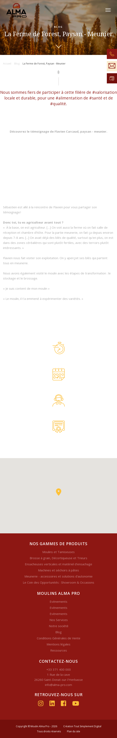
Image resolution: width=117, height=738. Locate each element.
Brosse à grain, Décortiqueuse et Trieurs (58, 558)
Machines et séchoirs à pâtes (58, 570)
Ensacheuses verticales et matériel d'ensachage (58, 564)
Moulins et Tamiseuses (58, 552)
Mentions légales (58, 644)
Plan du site (73, 731)
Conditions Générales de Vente (58, 638)
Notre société (58, 626)
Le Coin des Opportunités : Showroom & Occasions (58, 582)
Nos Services (58, 620)
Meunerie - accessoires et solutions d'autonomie (58, 576)
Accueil (7, 63)
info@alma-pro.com (58, 685)
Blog (58, 632)
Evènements (58, 601)
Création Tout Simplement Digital (82, 726)
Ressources (58, 650)
